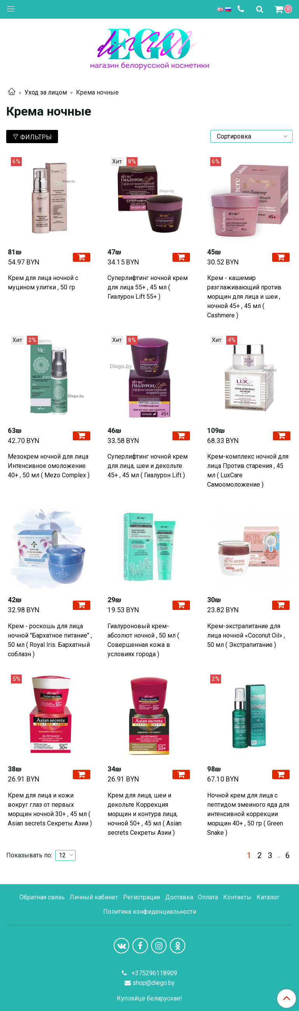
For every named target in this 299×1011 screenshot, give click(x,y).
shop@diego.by (153, 982)
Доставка (179, 897)
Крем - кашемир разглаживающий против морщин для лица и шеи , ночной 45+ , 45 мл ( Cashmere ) (244, 296)
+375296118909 (153, 973)
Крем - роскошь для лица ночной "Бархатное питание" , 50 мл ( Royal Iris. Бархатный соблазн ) (50, 640)
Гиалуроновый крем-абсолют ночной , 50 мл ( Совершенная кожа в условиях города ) (143, 640)
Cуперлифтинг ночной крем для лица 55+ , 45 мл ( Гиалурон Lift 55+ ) (147, 287)
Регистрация (141, 897)
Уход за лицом (46, 92)
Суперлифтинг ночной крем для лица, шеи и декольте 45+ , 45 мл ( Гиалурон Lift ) (147, 466)
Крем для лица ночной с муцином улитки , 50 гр (43, 282)
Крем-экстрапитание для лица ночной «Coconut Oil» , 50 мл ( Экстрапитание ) (246, 635)
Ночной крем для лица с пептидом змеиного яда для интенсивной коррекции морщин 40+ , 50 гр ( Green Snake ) (248, 814)
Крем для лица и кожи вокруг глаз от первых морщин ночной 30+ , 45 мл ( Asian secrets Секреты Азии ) (50, 809)
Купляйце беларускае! (149, 998)
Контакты (237, 897)
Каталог (268, 897)
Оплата (208, 897)
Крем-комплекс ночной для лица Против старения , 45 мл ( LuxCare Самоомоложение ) (247, 470)
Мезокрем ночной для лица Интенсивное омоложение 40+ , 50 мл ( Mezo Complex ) (49, 466)
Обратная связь (42, 897)
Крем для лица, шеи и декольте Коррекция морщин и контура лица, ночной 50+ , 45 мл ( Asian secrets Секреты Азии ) (144, 814)
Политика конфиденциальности (149, 911)
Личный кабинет (94, 897)
